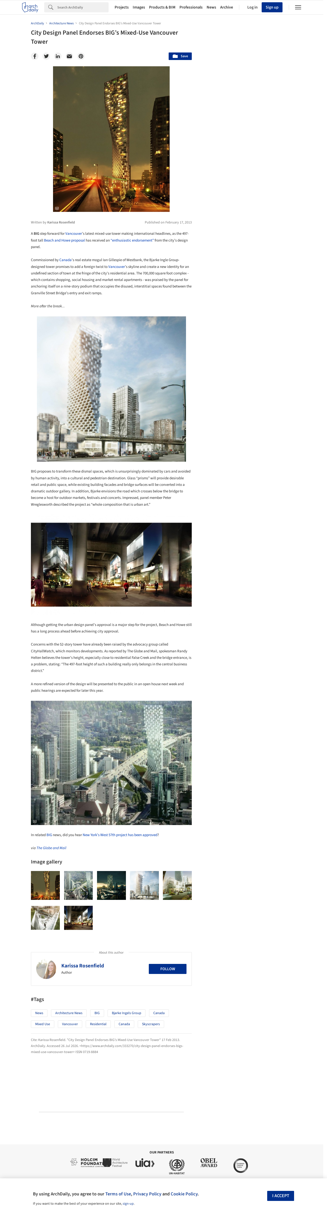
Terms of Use (118, 1194)
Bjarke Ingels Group (126, 1013)
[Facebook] (34, 56)
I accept (280, 1196)
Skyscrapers (151, 1024)
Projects (122, 7)
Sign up (272, 7)
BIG (49, 835)
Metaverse (219, 780)
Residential (98, 1024)
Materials (281, 769)
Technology (253, 769)
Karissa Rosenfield (82, 965)
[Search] (83, 7)
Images (139, 7)
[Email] (69, 56)
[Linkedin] (58, 56)
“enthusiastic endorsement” (132, 240)
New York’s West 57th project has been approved (120, 835)
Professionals (191, 7)
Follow (167, 969)
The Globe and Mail (51, 848)
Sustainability (222, 769)
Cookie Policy (184, 1194)
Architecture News (68, 1013)
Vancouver (73, 233)
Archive (226, 7)
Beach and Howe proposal (64, 240)
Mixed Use (42, 1024)
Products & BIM (162, 7)
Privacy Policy (147, 1194)
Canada (65, 260)
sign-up (128, 1203)
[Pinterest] (81, 56)
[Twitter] (46, 56)
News (211, 7)
